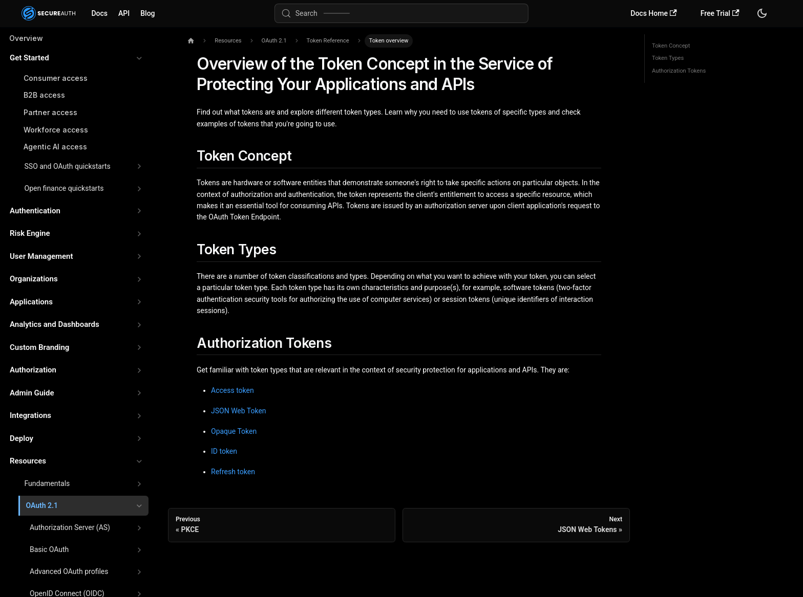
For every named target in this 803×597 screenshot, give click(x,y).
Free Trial (720, 13)
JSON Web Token (238, 411)
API (124, 13)
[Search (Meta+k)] (401, 13)
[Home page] (190, 41)
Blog (147, 13)
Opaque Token (234, 431)
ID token (224, 451)
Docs (99, 13)
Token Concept (671, 45)
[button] (76, 58)
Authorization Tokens (679, 71)
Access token (232, 390)
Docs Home (653, 13)
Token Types (668, 58)
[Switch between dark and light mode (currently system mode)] (762, 13)
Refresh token (233, 472)
